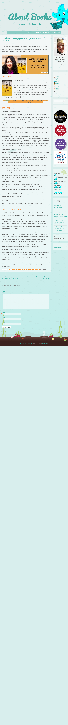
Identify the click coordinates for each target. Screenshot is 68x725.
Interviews (46, 32)
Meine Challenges (55, 32)
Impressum (56, 245)
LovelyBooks (57, 85)
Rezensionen (38, 32)
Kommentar (5, 292)
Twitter (56, 79)
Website (4, 322)
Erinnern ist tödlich (11, 269)
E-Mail (5, 317)
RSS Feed (56, 93)
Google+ (56, 88)
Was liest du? (57, 90)
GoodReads (57, 83)
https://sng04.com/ (57, 204)
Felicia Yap (17, 269)
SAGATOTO (56, 210)
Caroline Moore (45, 343)
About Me (30, 32)
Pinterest (56, 86)
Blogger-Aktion (4, 269)
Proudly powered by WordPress (26, 343)
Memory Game (30, 269)
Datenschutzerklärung (58, 247)
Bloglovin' (56, 81)
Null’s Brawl (56, 214)
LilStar (9, 42)
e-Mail (56, 92)
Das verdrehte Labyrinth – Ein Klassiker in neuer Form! (60, 216)
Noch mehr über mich (60, 67)
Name (5, 312)
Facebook (56, 76)
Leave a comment (43, 269)
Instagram (56, 78)
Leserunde (25, 269)
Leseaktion (21, 269)
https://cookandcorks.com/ (59, 226)
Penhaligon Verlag (36, 269)
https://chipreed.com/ (58, 220)
